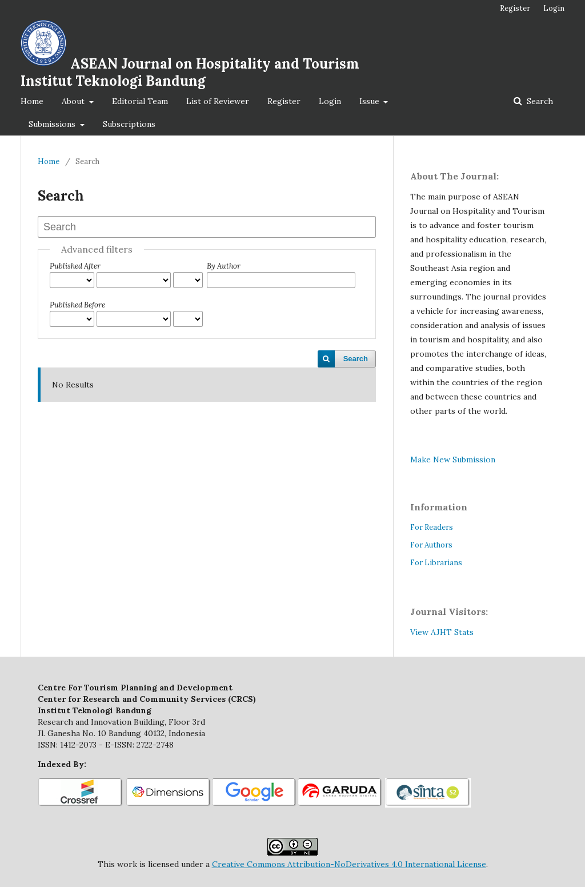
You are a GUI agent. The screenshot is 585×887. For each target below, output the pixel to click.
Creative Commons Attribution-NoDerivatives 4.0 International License (349, 864)
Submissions (53, 124)
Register (283, 101)
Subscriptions (129, 124)
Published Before (77, 305)
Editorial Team (140, 101)
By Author (224, 266)
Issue (370, 101)
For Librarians (436, 563)
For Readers (431, 527)
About (74, 101)
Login (330, 101)
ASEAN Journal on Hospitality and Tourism (190, 72)
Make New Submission (452, 459)
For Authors (431, 545)
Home (32, 101)
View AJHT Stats (442, 632)
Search (538, 101)
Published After (75, 266)
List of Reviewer (217, 101)
